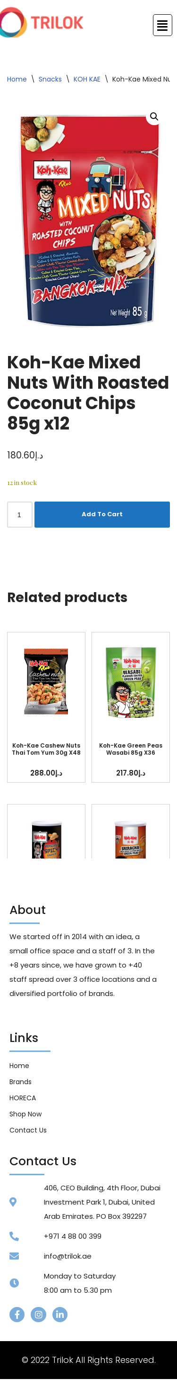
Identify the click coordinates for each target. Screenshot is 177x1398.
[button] (154, 116)
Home (17, 79)
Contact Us (28, 1130)
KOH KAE (87, 79)
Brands (20, 1082)
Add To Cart (102, 514)
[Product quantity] (20, 515)
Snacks (50, 79)
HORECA (22, 1098)
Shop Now (25, 1114)
